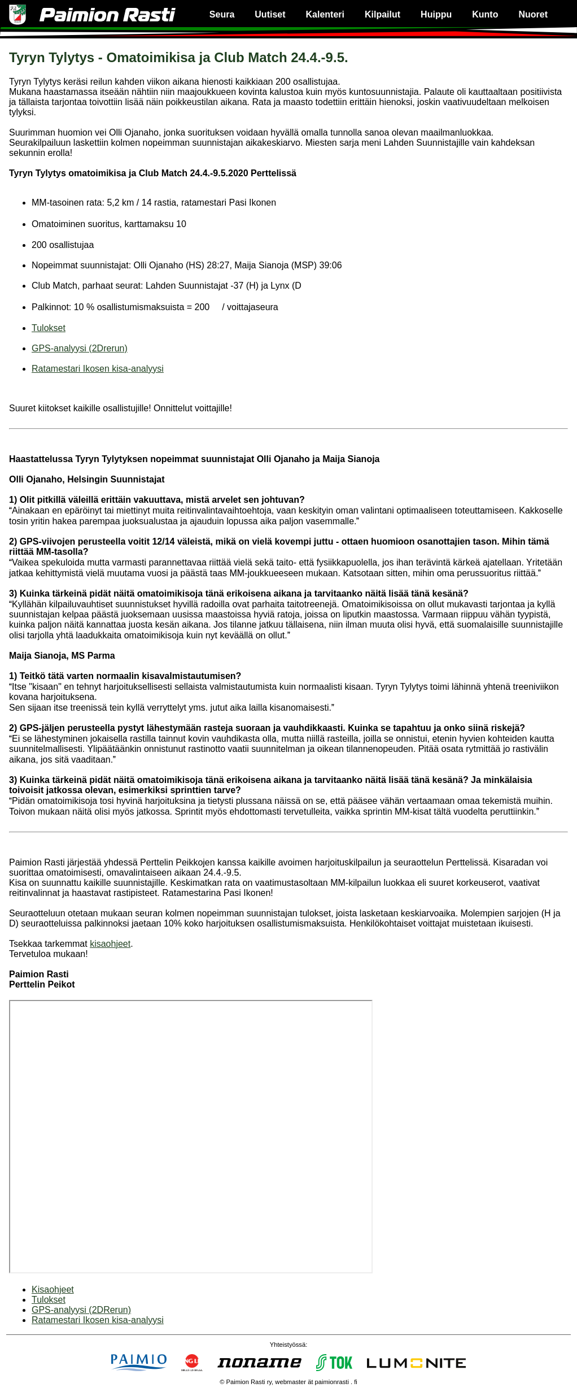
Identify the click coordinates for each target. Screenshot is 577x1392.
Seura (221, 14)
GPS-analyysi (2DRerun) (81, 1310)
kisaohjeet (110, 944)
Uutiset (270, 14)
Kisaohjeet (53, 1289)
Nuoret (533, 14)
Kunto (485, 14)
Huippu (436, 14)
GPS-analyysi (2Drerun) (80, 348)
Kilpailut (382, 14)
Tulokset (48, 328)
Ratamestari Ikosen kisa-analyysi (98, 368)
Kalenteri (325, 14)
